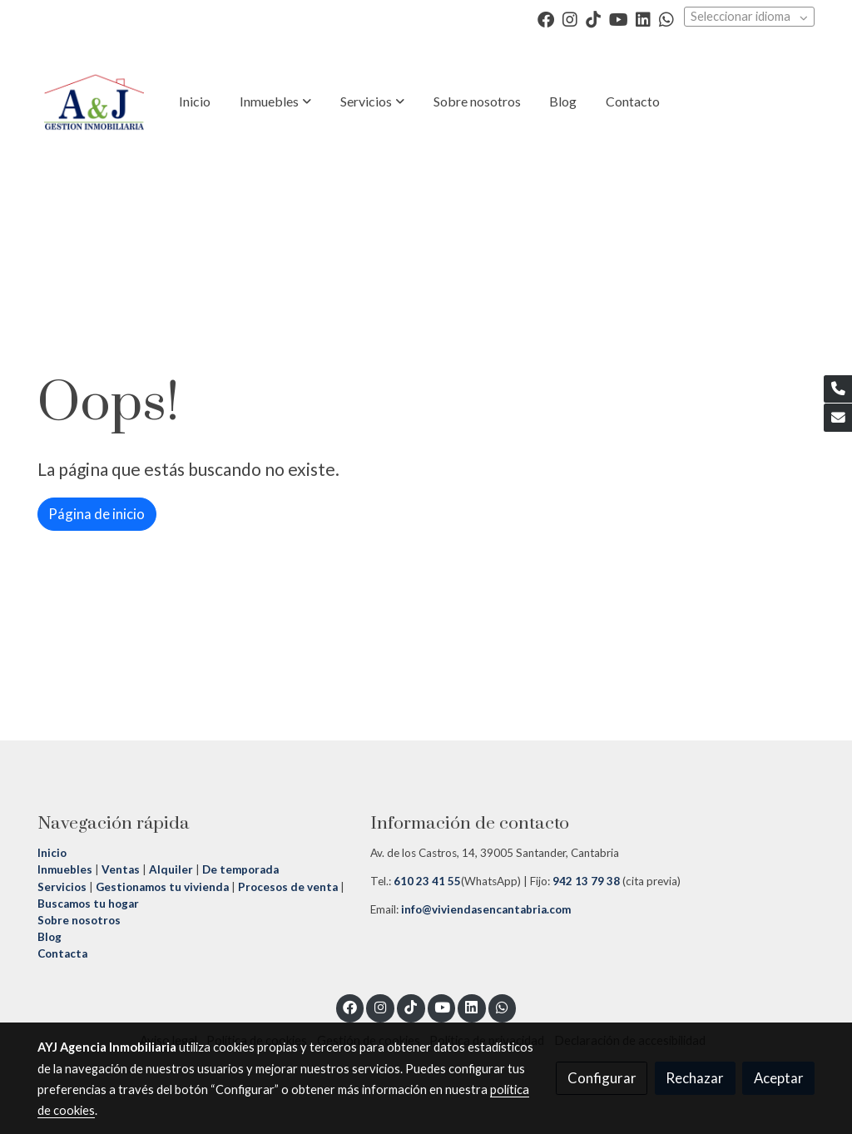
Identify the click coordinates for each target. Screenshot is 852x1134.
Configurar (602, 1078)
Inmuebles (64, 869)
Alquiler (171, 869)
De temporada (240, 869)
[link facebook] (545, 18)
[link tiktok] (593, 18)
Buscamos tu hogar (88, 903)
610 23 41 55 (427, 881)
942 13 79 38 (586, 881)
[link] (94, 101)
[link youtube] (618, 18)
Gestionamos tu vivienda (162, 887)
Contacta (62, 953)
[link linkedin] (643, 18)
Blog (49, 936)
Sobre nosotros (79, 920)
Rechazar (695, 1078)
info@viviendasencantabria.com (485, 909)
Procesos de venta (288, 887)
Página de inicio (96, 513)
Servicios (62, 887)
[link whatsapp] (666, 18)
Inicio (53, 852)
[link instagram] (569, 18)
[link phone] (838, 389)
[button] (275, 101)
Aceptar (779, 1078)
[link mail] (838, 418)
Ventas (119, 869)
